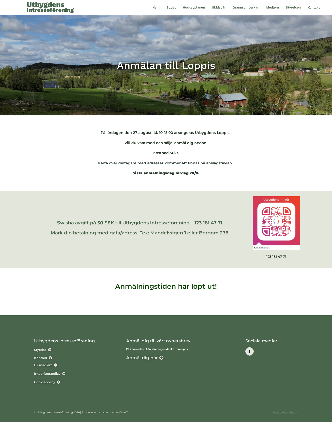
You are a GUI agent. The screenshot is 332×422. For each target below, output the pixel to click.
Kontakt (314, 7)
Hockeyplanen (194, 7)
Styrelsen (293, 7)
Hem (156, 7)
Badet (171, 7)
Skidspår (219, 7)
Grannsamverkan (246, 7)
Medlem (272, 7)
